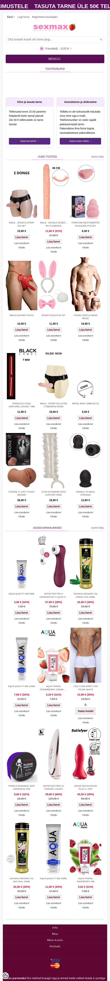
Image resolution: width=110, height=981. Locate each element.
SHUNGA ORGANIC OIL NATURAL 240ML (22, 880)
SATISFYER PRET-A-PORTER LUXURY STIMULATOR (53, 788)
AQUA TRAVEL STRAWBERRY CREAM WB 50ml (54, 688)
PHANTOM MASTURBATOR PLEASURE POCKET (86, 224)
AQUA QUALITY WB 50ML (22, 594)
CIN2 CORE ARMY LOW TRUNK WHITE (85, 687)
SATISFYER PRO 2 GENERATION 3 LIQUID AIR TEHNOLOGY (54, 596)
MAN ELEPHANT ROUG (22, 315)
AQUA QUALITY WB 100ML (21, 686)
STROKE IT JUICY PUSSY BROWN (22, 493)
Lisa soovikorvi (21, 243)
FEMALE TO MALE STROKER (85, 493)
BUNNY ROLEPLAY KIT (53, 315)
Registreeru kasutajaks (45, 17)
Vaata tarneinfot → (29, 141)
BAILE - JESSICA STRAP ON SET (21, 224)
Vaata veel (97, 156)
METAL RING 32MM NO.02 (85, 403)
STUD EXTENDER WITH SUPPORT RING (53, 493)
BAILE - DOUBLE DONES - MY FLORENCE (53, 224)
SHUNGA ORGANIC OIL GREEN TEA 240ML (85, 595)
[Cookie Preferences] (5, 975)
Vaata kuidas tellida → (80, 141)
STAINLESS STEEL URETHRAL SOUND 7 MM (22, 405)
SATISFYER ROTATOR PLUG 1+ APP (85, 787)
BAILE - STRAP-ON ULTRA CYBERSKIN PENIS (53, 405)
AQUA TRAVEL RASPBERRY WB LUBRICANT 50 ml (85, 880)
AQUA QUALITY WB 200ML (53, 878)
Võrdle (21, 247)
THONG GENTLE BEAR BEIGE (85, 316)
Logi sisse (23, 17)
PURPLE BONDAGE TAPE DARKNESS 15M (22, 787)
